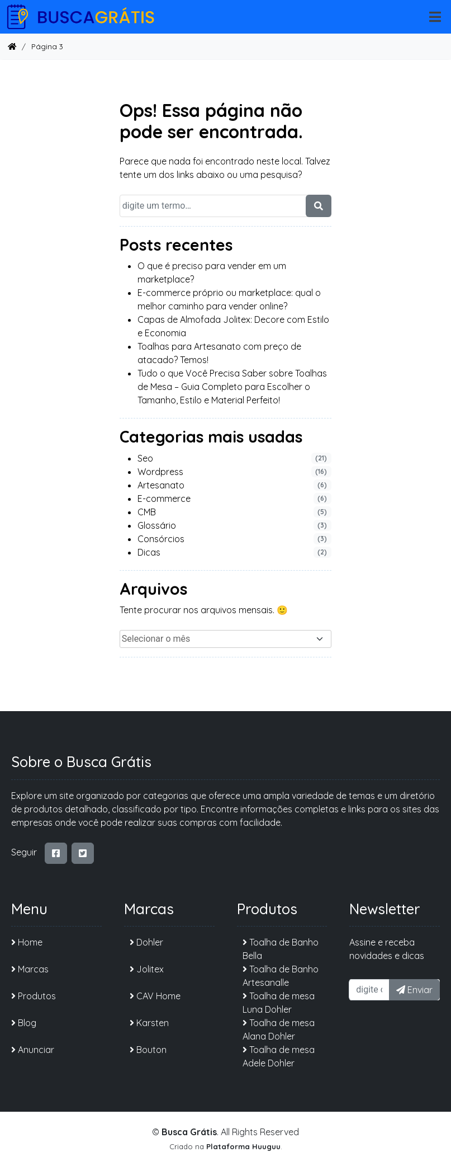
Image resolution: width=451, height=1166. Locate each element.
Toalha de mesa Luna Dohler (279, 1002)
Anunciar (32, 1049)
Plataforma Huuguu (243, 1146)
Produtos (33, 996)
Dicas (148, 552)
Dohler (146, 942)
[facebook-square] (56, 853)
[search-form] (318, 206)
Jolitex (147, 969)
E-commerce (164, 498)
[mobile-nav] (435, 17)
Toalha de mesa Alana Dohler (279, 1029)
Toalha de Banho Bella (281, 949)
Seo (145, 458)
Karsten (149, 1022)
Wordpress (160, 471)
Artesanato (160, 485)
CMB (146, 512)
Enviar (414, 989)
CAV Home (155, 996)
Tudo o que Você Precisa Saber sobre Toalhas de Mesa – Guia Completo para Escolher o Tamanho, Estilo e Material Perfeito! (232, 387)
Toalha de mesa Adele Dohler (279, 1056)
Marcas (30, 969)
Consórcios (160, 538)
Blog (23, 1022)
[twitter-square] (83, 853)
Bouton (148, 1049)
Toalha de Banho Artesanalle (281, 975)
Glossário (156, 525)
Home (26, 942)
